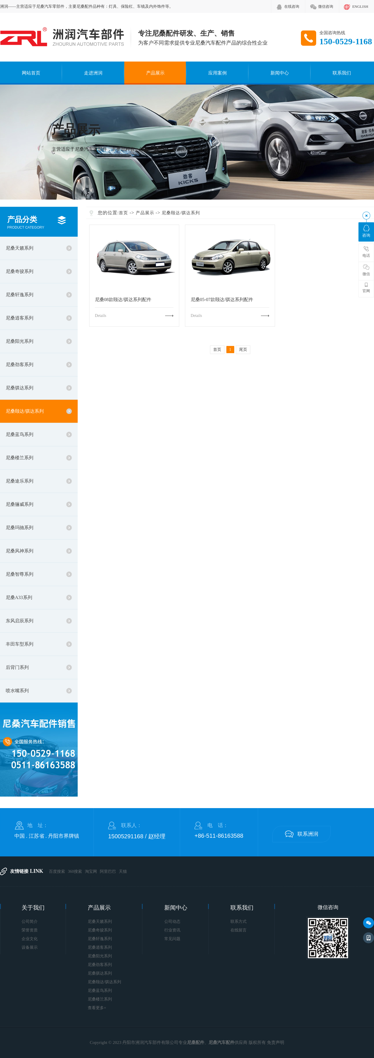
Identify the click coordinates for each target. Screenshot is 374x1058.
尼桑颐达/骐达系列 (25, 411)
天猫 (123, 871)
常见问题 (172, 939)
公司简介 (30, 921)
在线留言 (238, 930)
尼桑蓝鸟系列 (19, 434)
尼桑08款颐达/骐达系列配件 (123, 299)
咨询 (366, 231)
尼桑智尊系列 (19, 574)
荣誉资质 (30, 930)
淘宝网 (91, 871)
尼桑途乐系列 (19, 481)
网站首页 (31, 72)
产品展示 (155, 72)
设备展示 (30, 947)
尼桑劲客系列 (19, 364)
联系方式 (238, 921)
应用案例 (217, 72)
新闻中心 (279, 72)
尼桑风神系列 (19, 550)
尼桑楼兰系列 (19, 457)
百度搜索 (57, 871)
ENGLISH (360, 6)
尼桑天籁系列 (19, 248)
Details (100, 315)
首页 (123, 213)
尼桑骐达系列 (19, 387)
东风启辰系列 (19, 620)
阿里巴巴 (108, 871)
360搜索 (75, 871)
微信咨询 (325, 6)
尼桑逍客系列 (19, 317)
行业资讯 (172, 930)
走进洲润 (93, 72)
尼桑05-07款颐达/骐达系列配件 (222, 299)
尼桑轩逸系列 (19, 294)
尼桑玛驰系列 (19, 527)
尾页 (243, 349)
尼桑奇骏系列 (19, 271)
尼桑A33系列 (19, 597)
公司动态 (172, 921)
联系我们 (342, 72)
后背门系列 (17, 667)
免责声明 (275, 1042)
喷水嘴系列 (17, 690)
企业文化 (30, 939)
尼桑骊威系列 (19, 504)
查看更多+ (97, 1008)
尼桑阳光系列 (19, 341)
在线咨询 (291, 6)
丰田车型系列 (19, 644)
